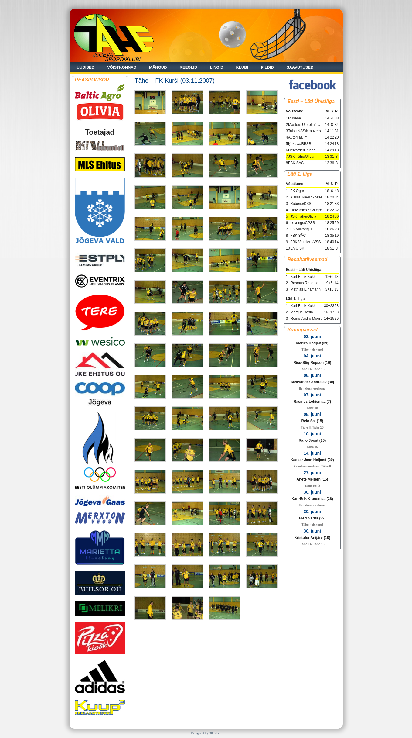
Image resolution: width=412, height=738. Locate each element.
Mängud (158, 67)
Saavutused (300, 67)
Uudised (86, 67)
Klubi (242, 67)
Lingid (216, 67)
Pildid (267, 67)
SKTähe (214, 733)
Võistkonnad (121, 67)
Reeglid (188, 67)
